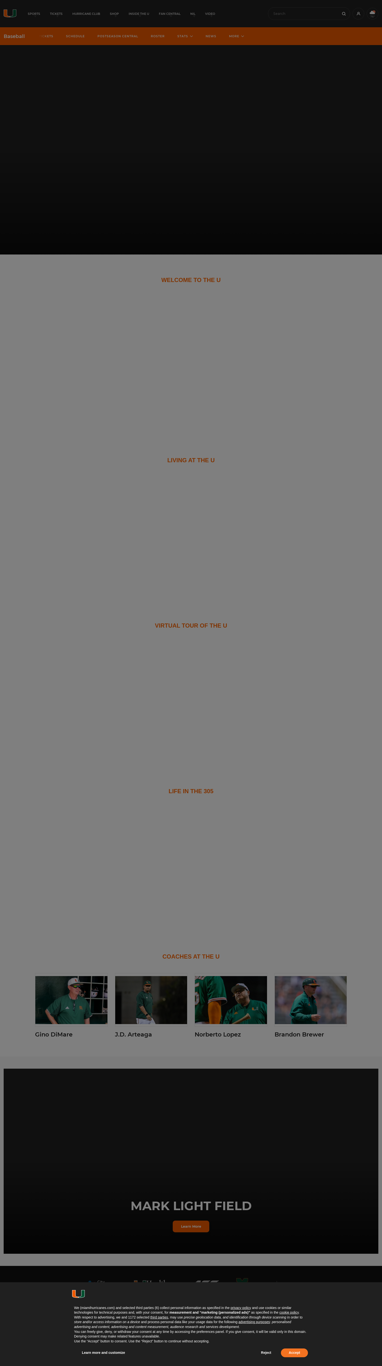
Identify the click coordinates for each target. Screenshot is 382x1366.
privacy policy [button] (240, 1308)
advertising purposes (254, 1322)
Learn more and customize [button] (103, 1353)
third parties (159, 1317)
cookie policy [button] (289, 1312)
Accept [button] (294, 1353)
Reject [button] (266, 1353)
